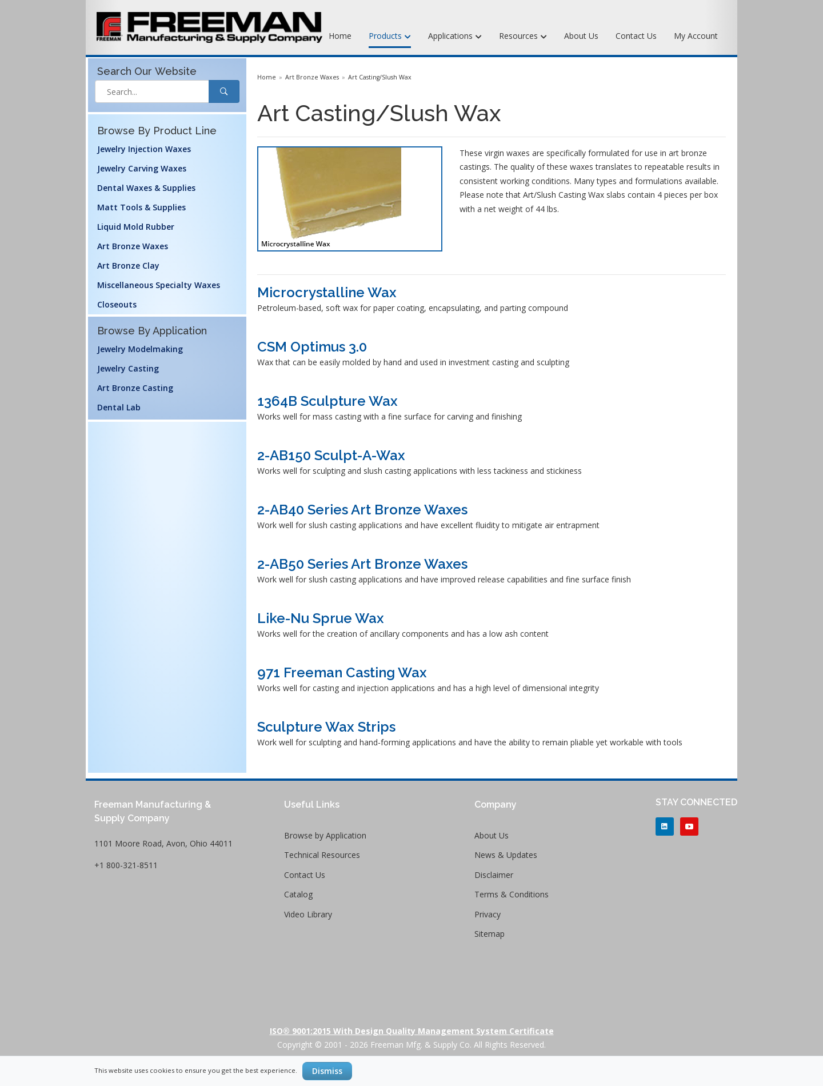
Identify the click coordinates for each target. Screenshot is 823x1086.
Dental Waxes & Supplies (146, 187)
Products (390, 36)
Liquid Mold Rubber (135, 226)
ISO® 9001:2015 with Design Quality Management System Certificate (412, 1030)
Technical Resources (322, 854)
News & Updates (505, 854)
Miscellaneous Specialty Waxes (158, 285)
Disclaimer (493, 874)
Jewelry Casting (128, 368)
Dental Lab (119, 407)
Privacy (487, 914)
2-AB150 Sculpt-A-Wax (331, 455)
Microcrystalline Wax (327, 292)
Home (340, 35)
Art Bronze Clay (128, 265)
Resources (523, 36)
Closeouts (117, 304)
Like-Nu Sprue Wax (320, 618)
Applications (455, 36)
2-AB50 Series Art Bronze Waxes (362, 564)
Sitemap (489, 933)
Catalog (298, 894)
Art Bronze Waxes (132, 246)
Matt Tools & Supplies (141, 207)
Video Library (308, 914)
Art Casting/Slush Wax (380, 77)
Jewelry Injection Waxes (144, 148)
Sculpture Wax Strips (326, 726)
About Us (581, 35)
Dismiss (327, 1070)
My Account (696, 35)
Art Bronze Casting (135, 387)
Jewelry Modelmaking (140, 349)
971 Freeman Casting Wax (342, 672)
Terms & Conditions (511, 894)
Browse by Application (325, 835)
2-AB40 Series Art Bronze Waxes (362, 509)
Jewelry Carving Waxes (141, 168)
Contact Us (636, 35)
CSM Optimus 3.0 (312, 346)
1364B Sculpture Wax (327, 401)
